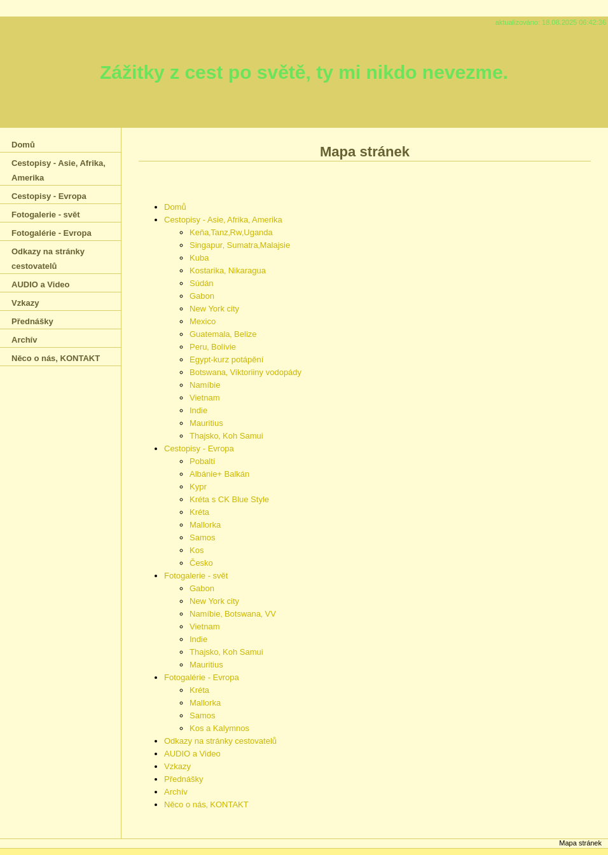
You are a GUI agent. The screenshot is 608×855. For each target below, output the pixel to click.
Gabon (202, 296)
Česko (201, 563)
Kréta (199, 512)
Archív (176, 792)
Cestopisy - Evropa (199, 448)
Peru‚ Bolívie (213, 347)
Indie (198, 410)
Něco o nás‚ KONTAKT (206, 804)
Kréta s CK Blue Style (229, 499)
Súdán (202, 283)
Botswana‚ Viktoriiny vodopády (245, 372)
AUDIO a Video (192, 753)
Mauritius (206, 423)
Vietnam (204, 397)
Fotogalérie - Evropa (201, 677)
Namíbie (205, 385)
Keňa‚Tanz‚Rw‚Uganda (231, 232)
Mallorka (205, 525)
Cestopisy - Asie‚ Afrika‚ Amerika (223, 219)
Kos (197, 550)
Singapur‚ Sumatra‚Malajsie (240, 245)
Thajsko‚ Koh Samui (226, 436)
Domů (175, 207)
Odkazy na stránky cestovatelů (220, 741)
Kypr (198, 486)
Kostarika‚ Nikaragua (228, 270)
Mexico (203, 321)
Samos (202, 537)
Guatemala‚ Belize (223, 334)
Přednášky (183, 779)
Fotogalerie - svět (196, 575)
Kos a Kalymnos (219, 728)
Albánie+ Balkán (219, 474)
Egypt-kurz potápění (226, 359)
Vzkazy (177, 766)
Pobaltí (202, 461)
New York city (214, 308)
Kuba (199, 258)
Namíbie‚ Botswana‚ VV (233, 614)
